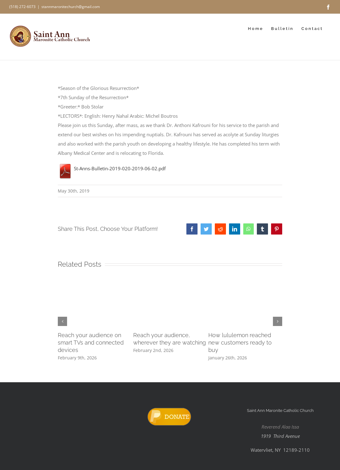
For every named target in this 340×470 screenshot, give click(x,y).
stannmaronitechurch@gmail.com (70, 6)
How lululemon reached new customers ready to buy (240, 342)
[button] (62, 321)
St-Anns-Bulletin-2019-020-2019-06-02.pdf (112, 168)
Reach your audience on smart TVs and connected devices (91, 342)
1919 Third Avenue (280, 436)
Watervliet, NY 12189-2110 (280, 450)
